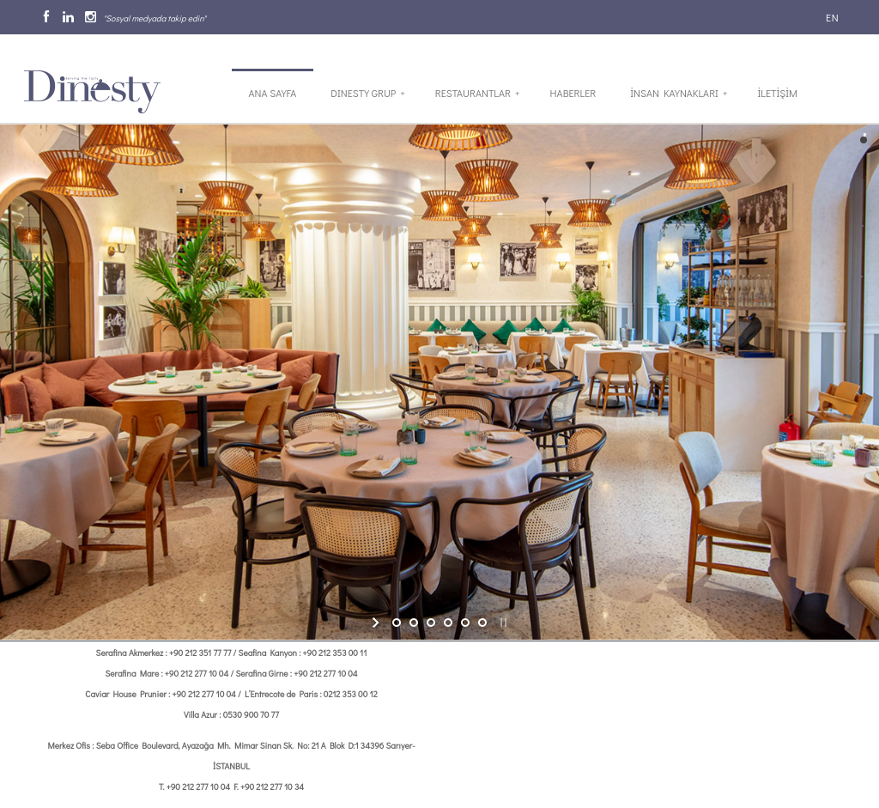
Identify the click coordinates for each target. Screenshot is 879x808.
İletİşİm (777, 93)
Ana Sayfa (273, 93)
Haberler (573, 93)
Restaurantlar (477, 93)
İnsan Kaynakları (678, 93)
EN (831, 17)
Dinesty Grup (367, 93)
